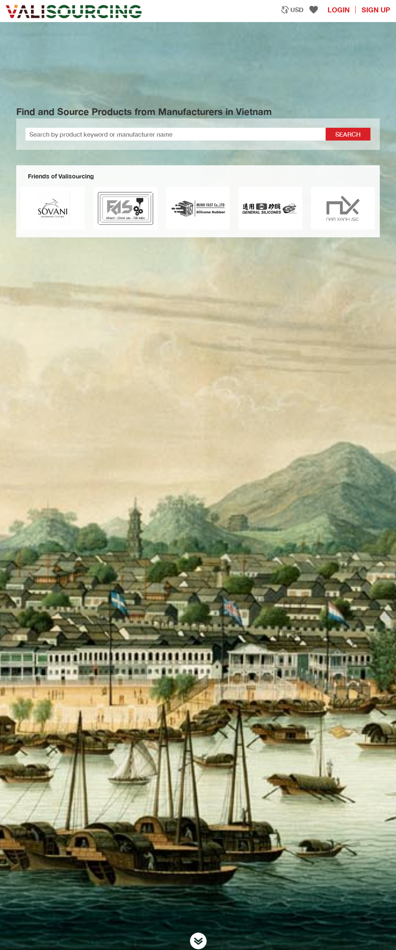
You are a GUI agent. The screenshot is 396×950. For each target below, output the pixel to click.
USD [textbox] (297, 9)
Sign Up (376, 10)
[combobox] (292, 9)
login (339, 10)
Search (348, 134)
